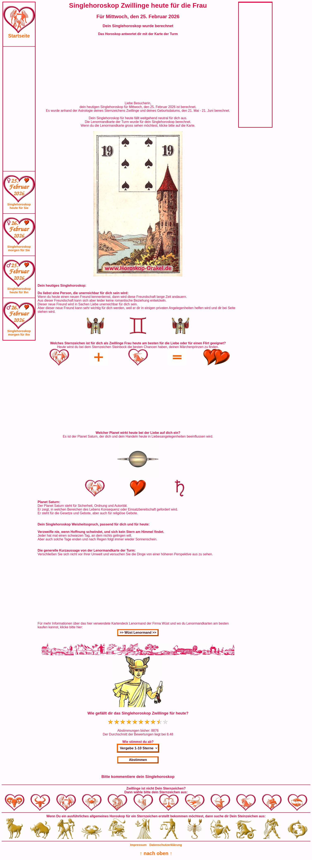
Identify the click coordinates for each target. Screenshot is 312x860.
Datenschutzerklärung (165, 845)
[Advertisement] (19, 109)
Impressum (138, 845)
